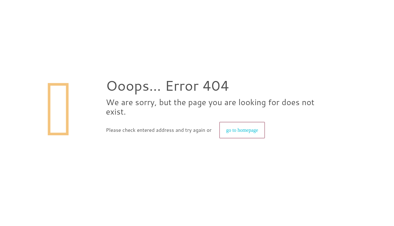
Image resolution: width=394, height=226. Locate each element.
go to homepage (242, 130)
